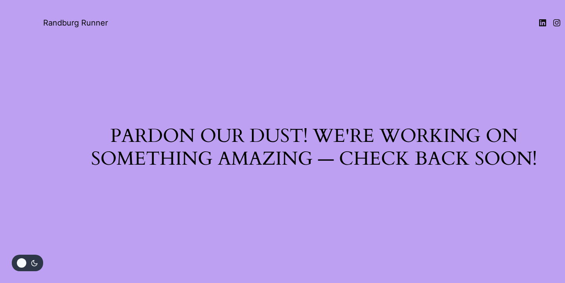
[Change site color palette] (27, 263)
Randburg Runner (75, 23)
